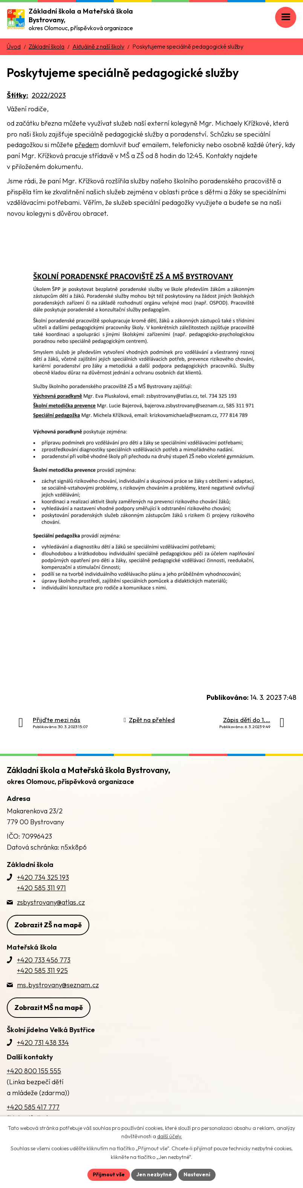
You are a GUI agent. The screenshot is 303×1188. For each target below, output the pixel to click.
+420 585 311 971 (41, 888)
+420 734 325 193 (43, 877)
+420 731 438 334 (43, 1042)
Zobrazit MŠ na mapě (48, 1007)
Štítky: (17, 95)
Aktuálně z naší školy (98, 46)
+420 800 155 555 (34, 1071)
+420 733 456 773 (43, 960)
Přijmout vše (109, 1174)
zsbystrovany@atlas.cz (51, 902)
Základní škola (46, 46)
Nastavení (197, 1174)
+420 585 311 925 (42, 970)
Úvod (14, 46)
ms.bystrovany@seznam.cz (58, 985)
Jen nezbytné (154, 1174)
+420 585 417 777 (33, 1107)
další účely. (169, 1136)
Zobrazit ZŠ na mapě (48, 925)
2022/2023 (49, 95)
